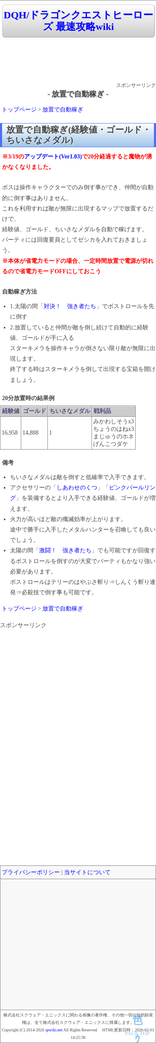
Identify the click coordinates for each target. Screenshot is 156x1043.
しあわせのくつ (77, 487)
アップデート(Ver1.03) (53, 156)
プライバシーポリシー (31, 872)
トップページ (19, 109)
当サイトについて (87, 872)
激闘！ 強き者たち (65, 550)
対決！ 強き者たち (70, 306)
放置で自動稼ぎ (62, 109)
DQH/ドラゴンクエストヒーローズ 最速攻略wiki (78, 21)
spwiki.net (53, 1030)
